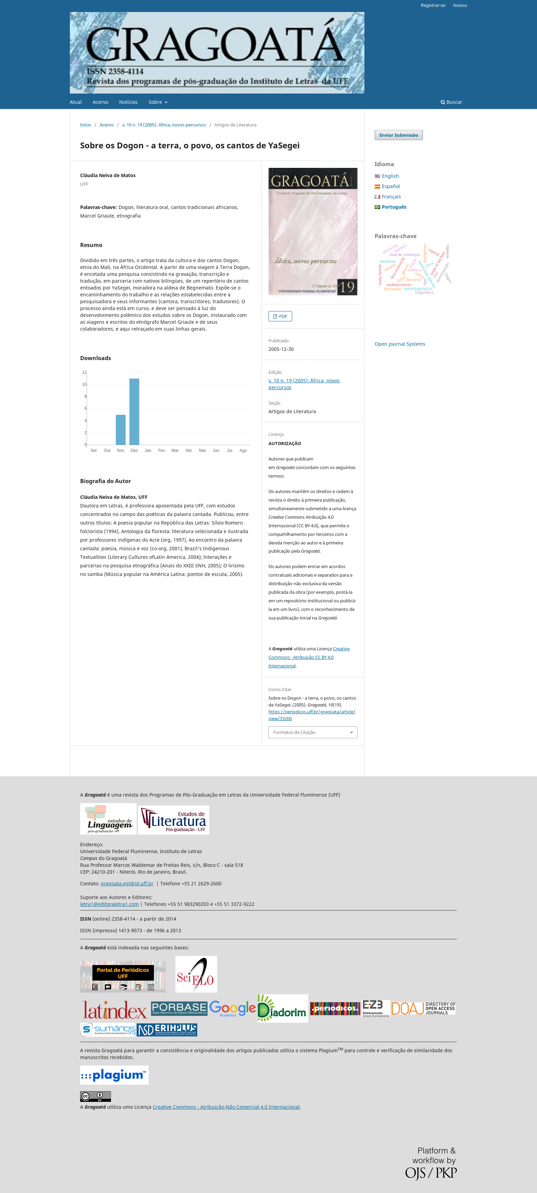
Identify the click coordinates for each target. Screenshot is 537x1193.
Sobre (156, 102)
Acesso (460, 5)
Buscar (451, 102)
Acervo (100, 102)
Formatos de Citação (294, 732)
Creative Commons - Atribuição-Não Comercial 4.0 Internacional (226, 1107)
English (390, 176)
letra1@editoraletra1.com (109, 904)
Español (391, 186)
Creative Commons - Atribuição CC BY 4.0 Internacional (309, 657)
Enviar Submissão (398, 135)
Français (391, 196)
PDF (282, 316)
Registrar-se (433, 5)
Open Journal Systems (400, 344)
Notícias (128, 102)
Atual (76, 102)
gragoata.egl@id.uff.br (127, 883)
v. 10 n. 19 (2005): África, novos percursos (164, 125)
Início (85, 125)
